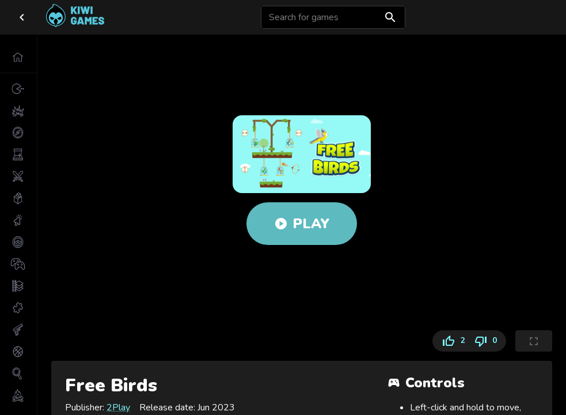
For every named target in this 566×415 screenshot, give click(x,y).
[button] (18, 57)
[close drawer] (21, 17)
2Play (118, 407)
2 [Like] (450, 341)
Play (301, 223)
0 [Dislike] (487, 341)
